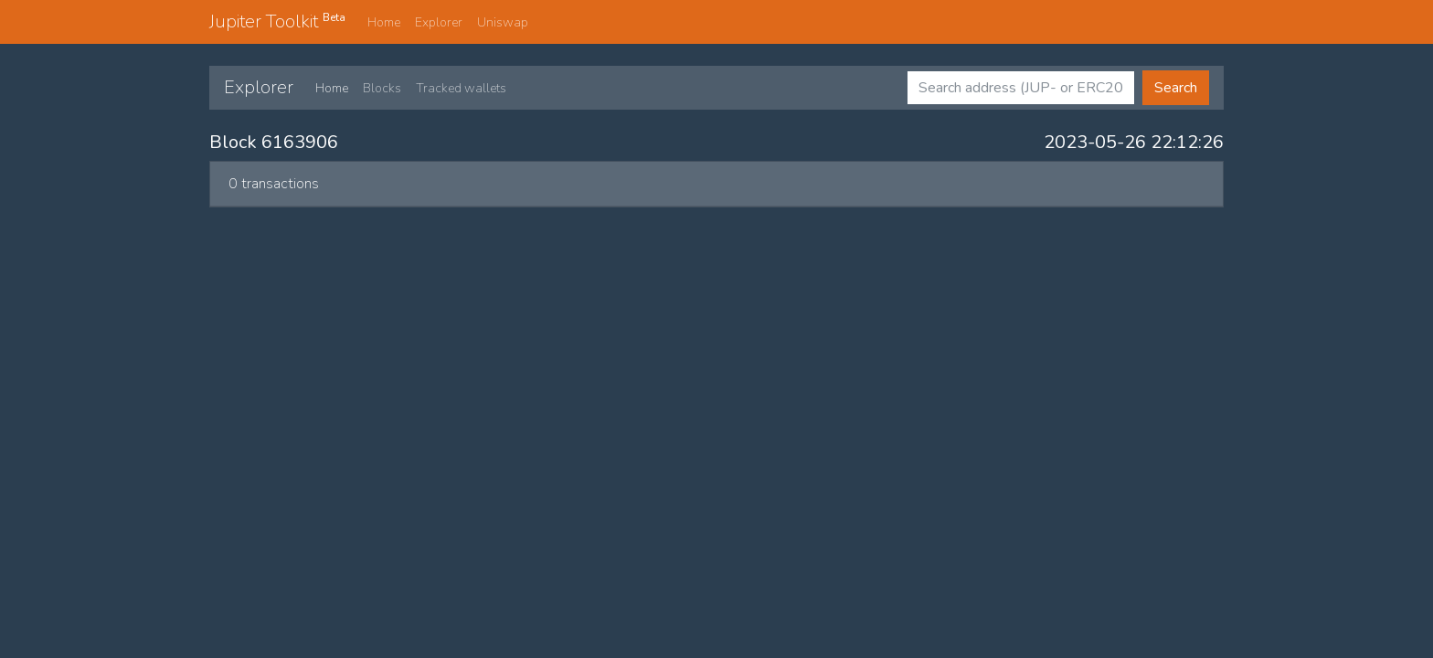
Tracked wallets (461, 88)
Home (383, 22)
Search (1175, 88)
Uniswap (502, 22)
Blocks (382, 88)
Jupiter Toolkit (277, 21)
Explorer (438, 22)
